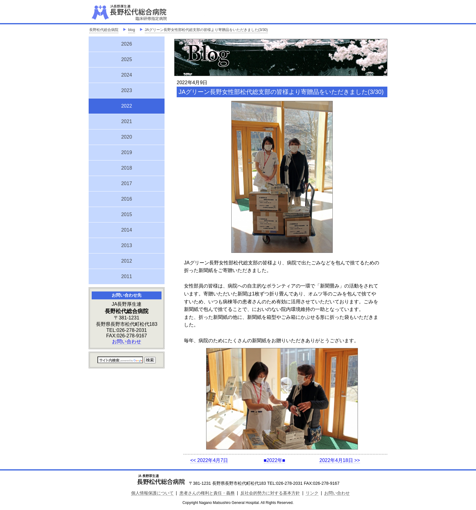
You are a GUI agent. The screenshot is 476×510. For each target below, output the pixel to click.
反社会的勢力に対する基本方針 (270, 493)
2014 (126, 230)
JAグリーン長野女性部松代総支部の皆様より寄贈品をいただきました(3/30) (206, 30)
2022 (126, 105)
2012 (126, 261)
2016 (126, 199)
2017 (126, 183)
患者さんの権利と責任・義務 (207, 493)
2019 (126, 152)
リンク (312, 493)
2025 (126, 59)
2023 (126, 90)
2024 (126, 75)
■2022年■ (274, 460)
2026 (126, 44)
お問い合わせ (126, 341)
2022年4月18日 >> (339, 460)
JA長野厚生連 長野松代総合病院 (148, 12)
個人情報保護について (152, 493)
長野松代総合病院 (103, 30)
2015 (126, 214)
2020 (126, 137)
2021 (126, 121)
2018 (126, 168)
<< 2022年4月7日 (209, 460)
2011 (126, 276)
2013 (126, 245)
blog (131, 30)
